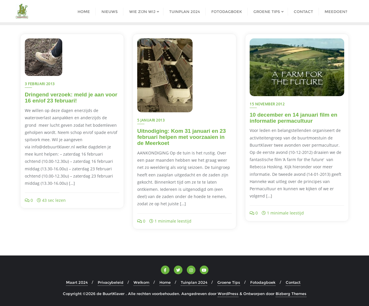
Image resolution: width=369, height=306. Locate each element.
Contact (293, 282)
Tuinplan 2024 (194, 282)
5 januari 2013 (151, 120)
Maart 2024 (77, 282)
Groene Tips (228, 282)
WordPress (228, 293)
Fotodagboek (263, 282)
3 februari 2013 (40, 83)
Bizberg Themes (291, 293)
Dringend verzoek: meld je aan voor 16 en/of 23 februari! (71, 98)
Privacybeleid (110, 282)
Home (165, 282)
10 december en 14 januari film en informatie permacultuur (293, 118)
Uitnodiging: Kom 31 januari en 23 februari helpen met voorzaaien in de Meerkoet (181, 137)
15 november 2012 (267, 104)
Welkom (141, 282)
